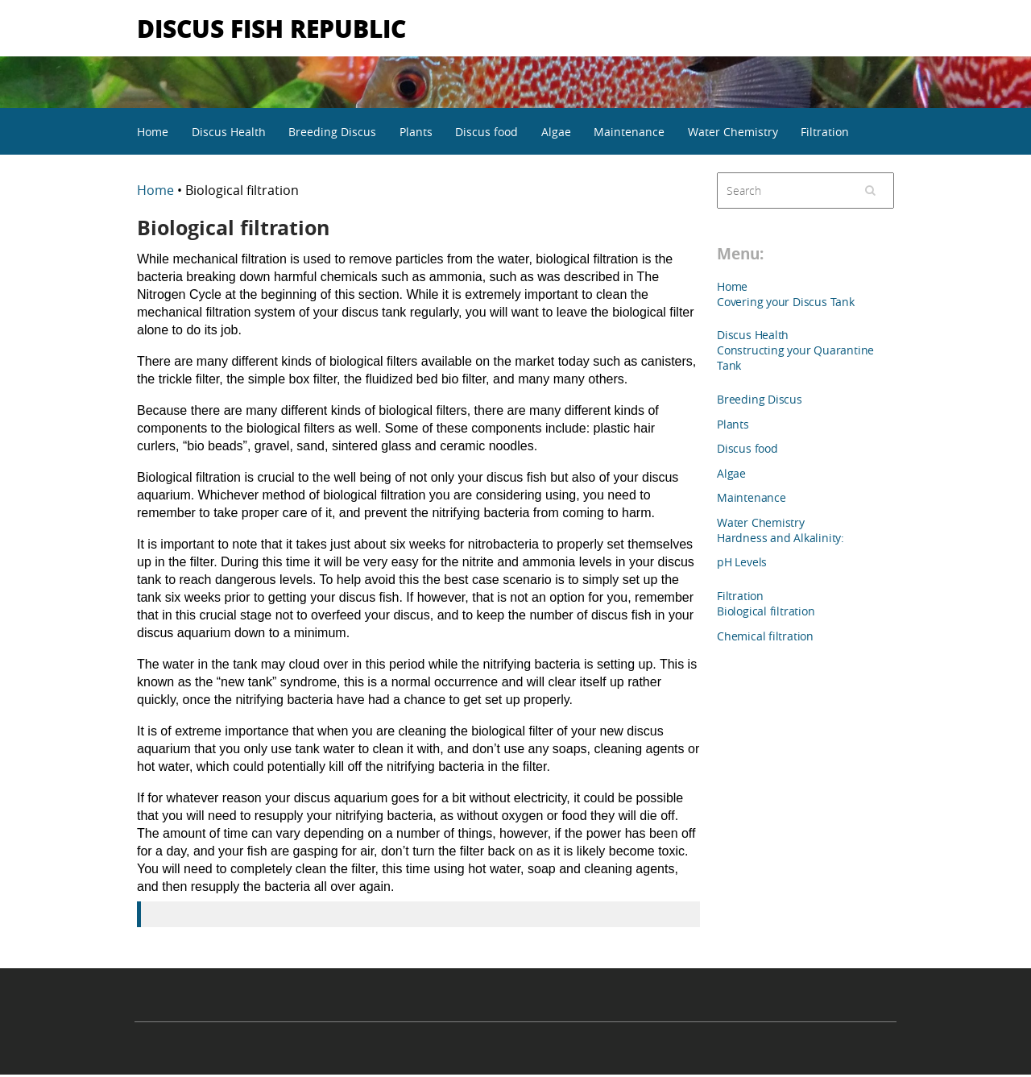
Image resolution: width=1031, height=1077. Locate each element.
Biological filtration (766, 611)
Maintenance (629, 131)
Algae (556, 131)
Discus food (486, 131)
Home (152, 131)
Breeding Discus (332, 131)
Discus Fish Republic (271, 27)
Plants (416, 131)
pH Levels (742, 562)
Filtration (825, 131)
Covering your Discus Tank (786, 301)
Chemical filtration (765, 636)
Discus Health (229, 131)
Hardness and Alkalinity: (780, 537)
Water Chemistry (733, 131)
